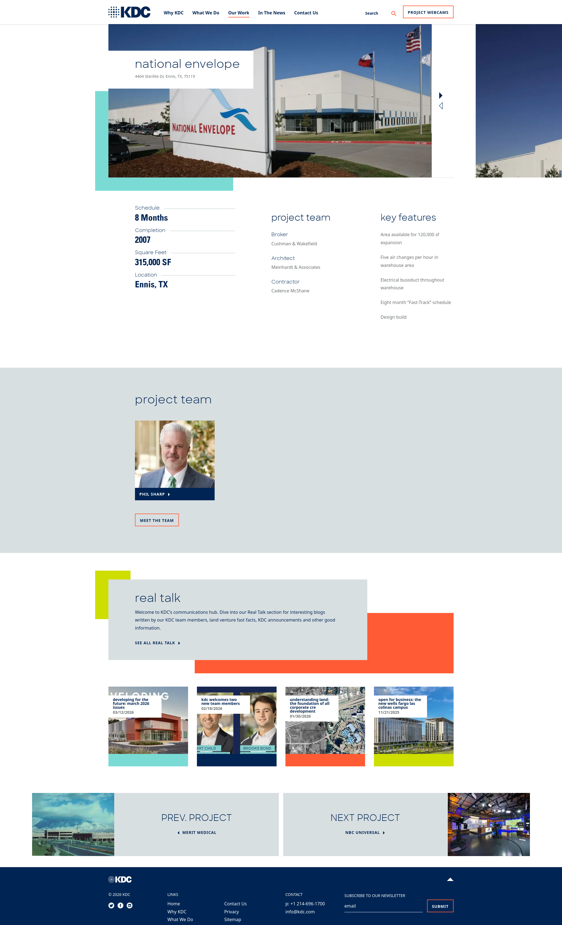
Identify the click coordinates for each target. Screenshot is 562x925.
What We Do (180, 919)
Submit (440, 906)
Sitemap (232, 919)
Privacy (231, 912)
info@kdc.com (300, 912)
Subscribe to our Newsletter (374, 895)
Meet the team (157, 520)
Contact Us (235, 904)
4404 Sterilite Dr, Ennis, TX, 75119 (165, 76)
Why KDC (176, 912)
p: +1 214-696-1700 (305, 904)
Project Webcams (428, 12)
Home (173, 904)
